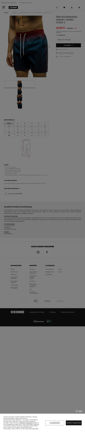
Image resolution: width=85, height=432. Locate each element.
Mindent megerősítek (74, 423)
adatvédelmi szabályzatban (26, 422)
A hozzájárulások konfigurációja (54, 422)
